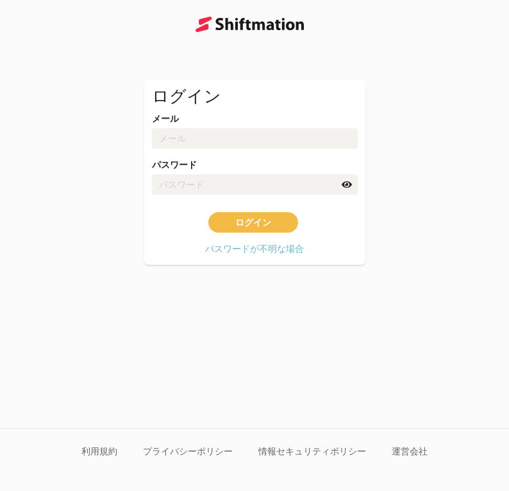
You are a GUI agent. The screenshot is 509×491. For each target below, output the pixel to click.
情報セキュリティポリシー (312, 451)
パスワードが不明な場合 (254, 248)
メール (165, 118)
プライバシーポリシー (188, 451)
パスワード (174, 165)
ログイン (253, 222)
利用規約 (99, 451)
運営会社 (410, 451)
